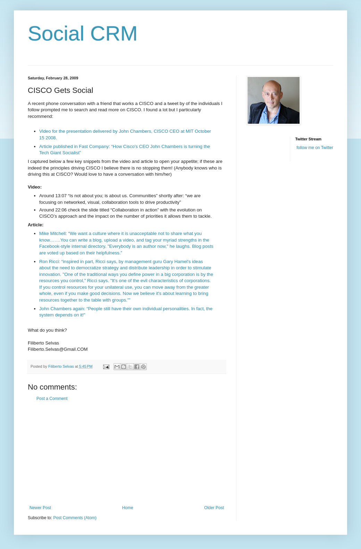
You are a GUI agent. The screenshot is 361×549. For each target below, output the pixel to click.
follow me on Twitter (314, 147)
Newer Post (40, 507)
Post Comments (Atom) (74, 517)
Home (127, 507)
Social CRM (83, 33)
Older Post (214, 507)
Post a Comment (51, 398)
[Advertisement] (127, 453)
